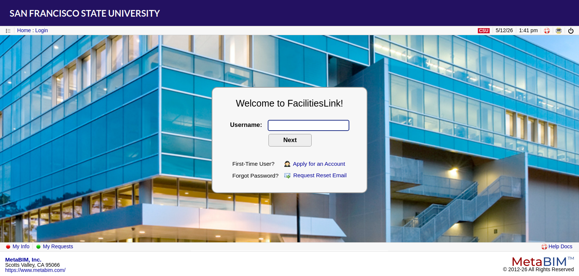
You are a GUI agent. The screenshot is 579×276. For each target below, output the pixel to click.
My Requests (54, 246)
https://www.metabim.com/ (35, 270)
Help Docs (556, 246)
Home (24, 30)
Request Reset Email (315, 175)
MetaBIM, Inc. (23, 259)
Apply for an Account (314, 164)
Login (41, 30)
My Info (17, 246)
